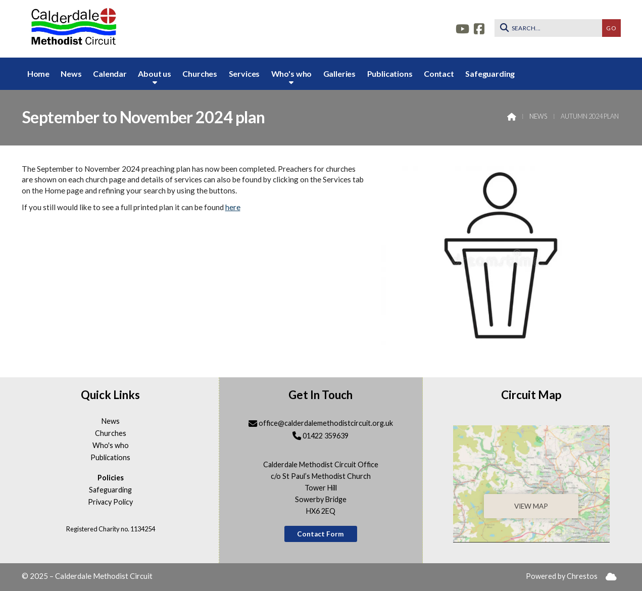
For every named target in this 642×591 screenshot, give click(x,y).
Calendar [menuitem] (110, 73)
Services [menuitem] (244, 73)
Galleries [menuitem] (339, 73)
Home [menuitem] (38, 73)
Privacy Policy (110, 502)
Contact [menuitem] (439, 73)
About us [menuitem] (154, 73)
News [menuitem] (71, 73)
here (232, 207)
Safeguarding (110, 490)
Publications (110, 458)
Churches (110, 433)
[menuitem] (611, 576)
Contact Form (320, 534)
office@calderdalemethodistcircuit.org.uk (326, 423)
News (538, 116)
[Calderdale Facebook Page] (479, 27)
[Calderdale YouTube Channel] (462, 27)
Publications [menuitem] (390, 73)
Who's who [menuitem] (291, 73)
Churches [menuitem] (199, 73)
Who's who (110, 445)
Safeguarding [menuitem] (490, 73)
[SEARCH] (551, 28)
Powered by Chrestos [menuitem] (562, 576)
